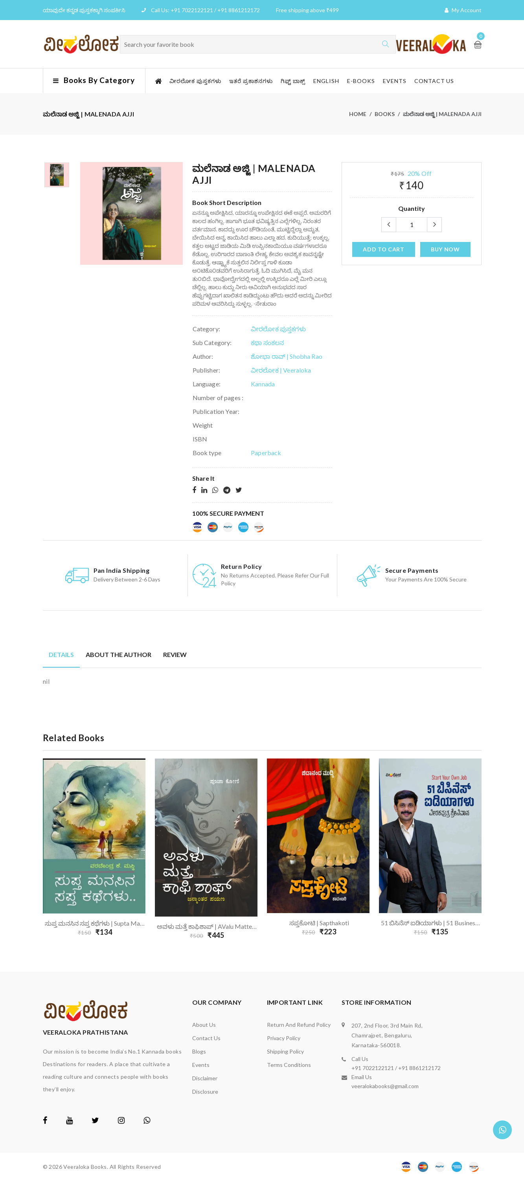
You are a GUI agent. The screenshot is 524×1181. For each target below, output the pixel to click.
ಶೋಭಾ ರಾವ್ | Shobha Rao (286, 356)
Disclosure (205, 1091)
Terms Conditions (289, 1064)
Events (394, 81)
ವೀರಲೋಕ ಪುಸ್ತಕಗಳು (195, 81)
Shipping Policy (285, 1051)
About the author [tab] (118, 654)
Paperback (266, 452)
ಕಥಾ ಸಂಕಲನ (267, 342)
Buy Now (445, 249)
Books (385, 114)
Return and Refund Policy (299, 1024)
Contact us (434, 81)
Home (357, 114)
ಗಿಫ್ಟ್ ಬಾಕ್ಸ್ (293, 81)
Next (486, 851)
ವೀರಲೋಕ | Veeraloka (281, 370)
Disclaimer (204, 1078)
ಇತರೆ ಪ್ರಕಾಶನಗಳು (251, 81)
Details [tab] (61, 654)
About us (204, 1024)
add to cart (383, 249)
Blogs (199, 1051)
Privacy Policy (283, 1038)
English (326, 81)
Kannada (263, 384)
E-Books (361, 81)
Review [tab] (175, 654)
